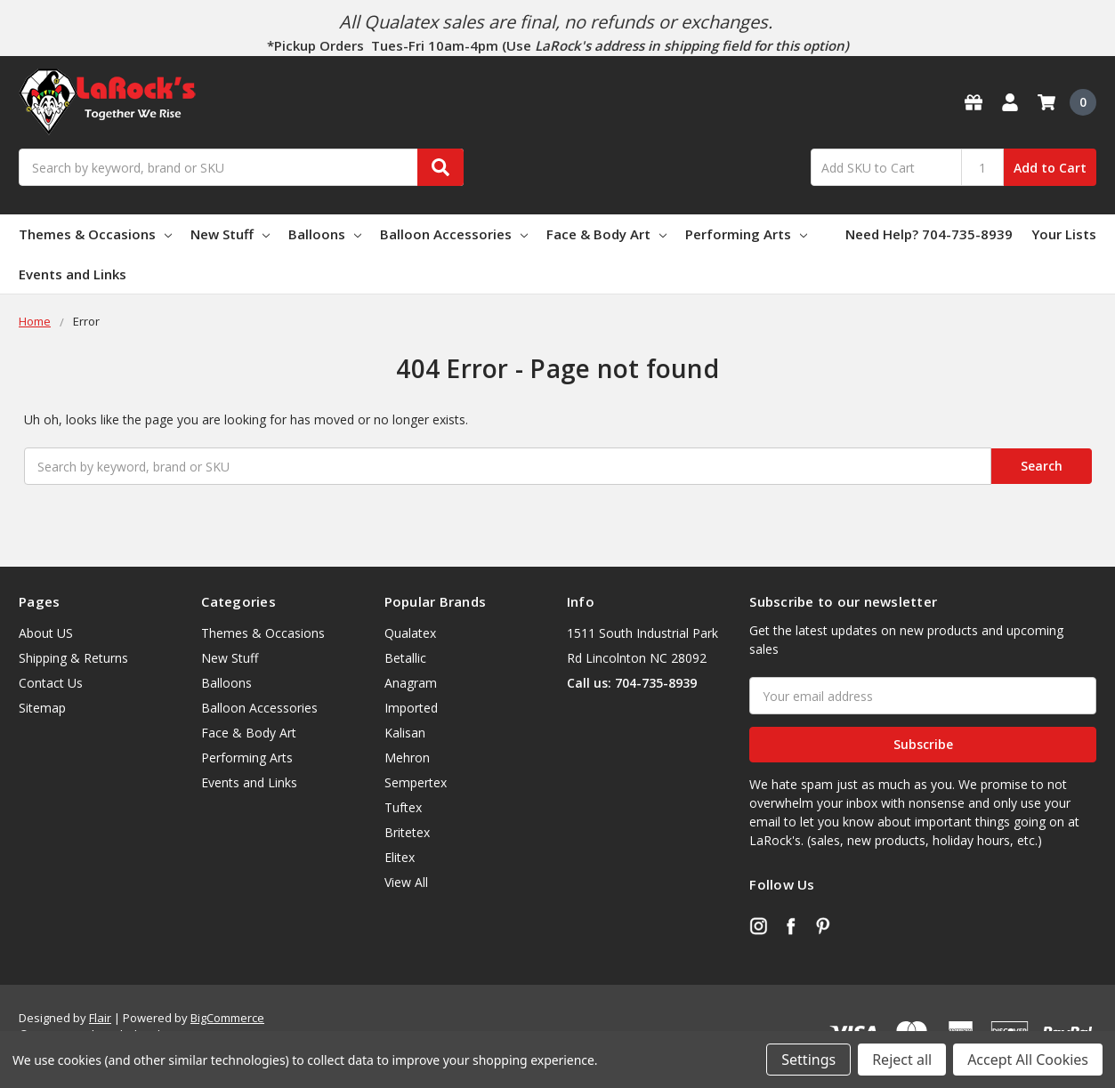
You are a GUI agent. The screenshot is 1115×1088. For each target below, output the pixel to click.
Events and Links (72, 274)
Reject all (902, 1059)
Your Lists (1063, 234)
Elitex (399, 857)
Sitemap (42, 707)
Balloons (324, 234)
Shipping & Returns (73, 657)
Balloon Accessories (454, 234)
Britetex (407, 832)
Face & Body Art (606, 234)
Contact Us (51, 682)
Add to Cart (1050, 167)
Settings (808, 1059)
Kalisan (404, 732)
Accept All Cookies (1027, 1059)
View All (406, 882)
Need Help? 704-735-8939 (929, 234)
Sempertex (415, 782)
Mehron (407, 757)
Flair (100, 1018)
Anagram (410, 682)
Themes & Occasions (95, 234)
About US (46, 633)
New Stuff (230, 234)
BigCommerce (227, 1018)
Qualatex (410, 633)
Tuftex (403, 807)
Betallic (405, 657)
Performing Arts (746, 234)
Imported (411, 707)
